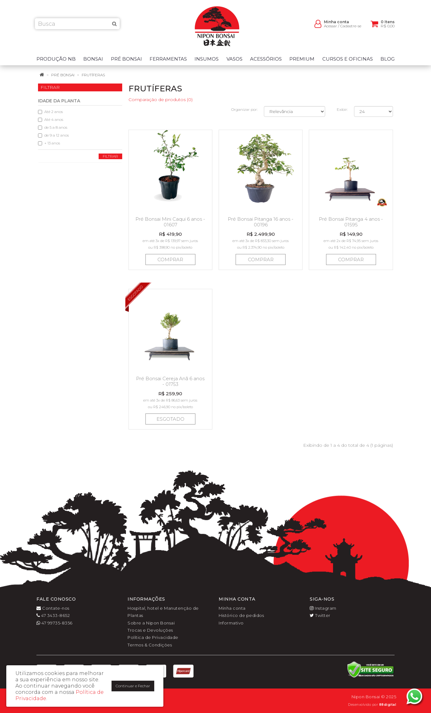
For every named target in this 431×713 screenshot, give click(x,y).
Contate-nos (52, 608)
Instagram (323, 608)
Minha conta (232, 608)
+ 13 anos (49, 143)
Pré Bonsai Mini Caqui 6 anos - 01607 (170, 222)
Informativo (231, 622)
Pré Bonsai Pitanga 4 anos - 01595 (351, 222)
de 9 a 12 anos (53, 135)
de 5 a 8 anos (52, 127)
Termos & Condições (150, 644)
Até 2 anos (50, 111)
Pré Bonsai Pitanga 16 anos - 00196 (260, 222)
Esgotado (170, 419)
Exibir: (342, 109)
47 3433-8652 (53, 615)
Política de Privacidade (153, 637)
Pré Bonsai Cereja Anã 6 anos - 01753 (170, 381)
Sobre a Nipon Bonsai (151, 622)
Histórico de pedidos (241, 615)
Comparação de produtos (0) (160, 99)
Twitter (320, 615)
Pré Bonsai (62, 75)
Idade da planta (59, 101)
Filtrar (110, 156)
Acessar (330, 28)
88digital (387, 705)
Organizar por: (244, 109)
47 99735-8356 (54, 622)
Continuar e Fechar (133, 685)
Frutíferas (93, 75)
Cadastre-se (350, 28)
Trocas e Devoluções (150, 630)
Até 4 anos (50, 119)
